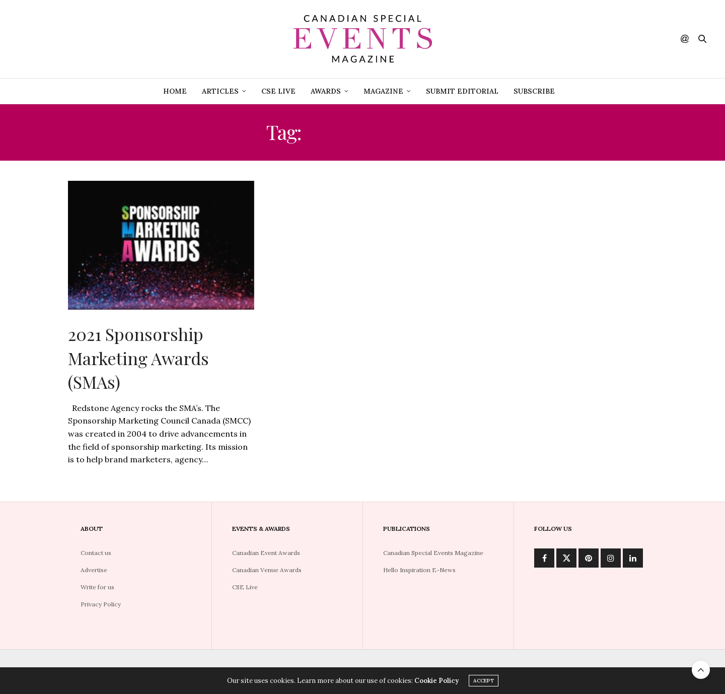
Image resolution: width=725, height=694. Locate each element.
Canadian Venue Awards (267, 570)
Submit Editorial (462, 91)
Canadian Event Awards (266, 553)
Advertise (94, 570)
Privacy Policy (101, 604)
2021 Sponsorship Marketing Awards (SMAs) (138, 357)
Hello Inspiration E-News (419, 570)
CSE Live (245, 587)
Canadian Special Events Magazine (433, 553)
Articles (220, 91)
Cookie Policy (436, 680)
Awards (326, 91)
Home (175, 91)
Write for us (97, 587)
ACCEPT (483, 680)
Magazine (383, 91)
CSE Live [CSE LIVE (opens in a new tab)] (278, 91)
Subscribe (534, 91)
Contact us (96, 553)
